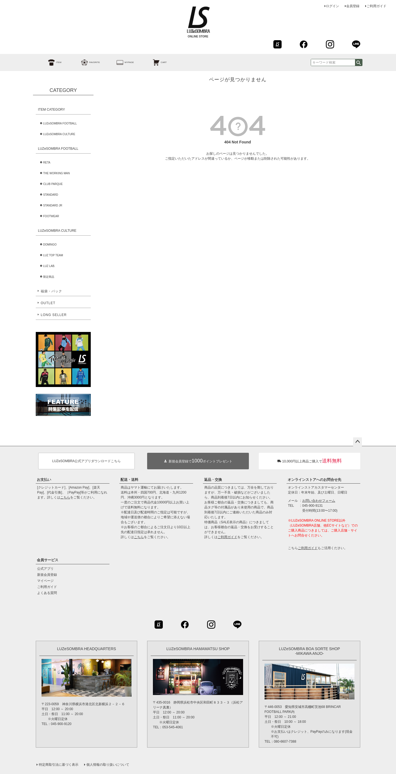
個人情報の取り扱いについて (107, 765)
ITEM (48, 62)
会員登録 (352, 6)
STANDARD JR (52, 205)
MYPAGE (119, 62)
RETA (46, 162)
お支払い (44, 480)
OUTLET (48, 303)
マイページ (45, 581)
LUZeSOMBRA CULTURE (59, 134)
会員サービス (47, 560)
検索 (358, 62)
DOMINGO (50, 244)
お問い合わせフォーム (318, 501)
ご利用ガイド (376, 6)
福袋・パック (51, 291)
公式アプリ (45, 569)
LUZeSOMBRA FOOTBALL (60, 123)
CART (154, 62)
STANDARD (50, 194)
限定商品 (48, 276)
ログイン (332, 6)
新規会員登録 (47, 575)
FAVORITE (84, 62)
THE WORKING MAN (56, 173)
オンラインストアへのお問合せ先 (314, 480)
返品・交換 (213, 480)
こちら (65, 497)
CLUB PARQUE (53, 184)
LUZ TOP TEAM (53, 255)
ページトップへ (357, 441)
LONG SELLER (54, 315)
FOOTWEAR (51, 216)
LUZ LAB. (49, 266)
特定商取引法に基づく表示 (58, 765)
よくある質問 (47, 593)
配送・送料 (129, 480)
